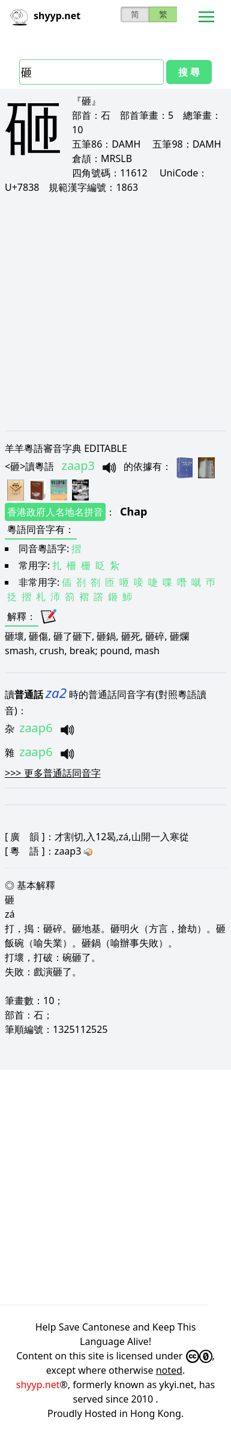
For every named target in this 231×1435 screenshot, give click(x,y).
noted (169, 1370)
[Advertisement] (112, 311)
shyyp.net (38, 1384)
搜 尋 (189, 72)
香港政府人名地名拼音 (55, 512)
